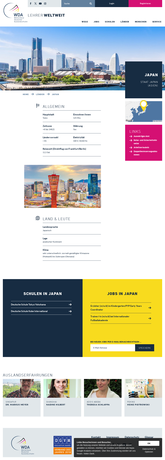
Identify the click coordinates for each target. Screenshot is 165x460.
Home (26, 94)
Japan (55, 94)
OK (148, 443)
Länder (40, 94)
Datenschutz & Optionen (149, 450)
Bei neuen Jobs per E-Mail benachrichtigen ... (115, 342)
